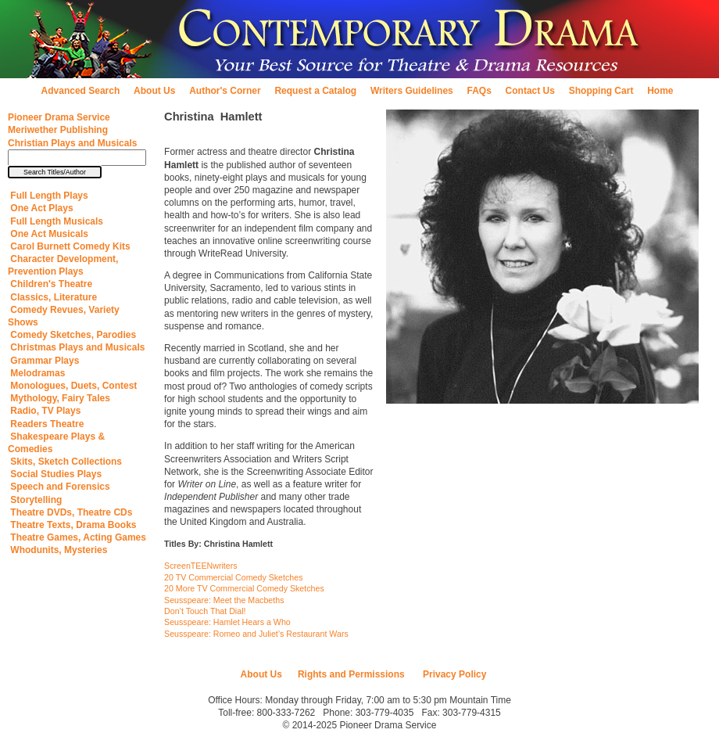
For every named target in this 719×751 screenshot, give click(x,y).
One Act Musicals (48, 233)
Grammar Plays (43, 360)
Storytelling (35, 499)
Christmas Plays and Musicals (76, 347)
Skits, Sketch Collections (65, 461)
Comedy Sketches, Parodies (72, 334)
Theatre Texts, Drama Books (72, 524)
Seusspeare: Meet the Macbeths (224, 600)
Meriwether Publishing (58, 129)
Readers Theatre (46, 424)
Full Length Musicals (55, 221)
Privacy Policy (453, 674)
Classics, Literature (52, 297)
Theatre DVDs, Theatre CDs (70, 512)
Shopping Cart (601, 90)
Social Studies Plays (55, 474)
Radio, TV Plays (44, 410)
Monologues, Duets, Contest (72, 385)
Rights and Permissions (351, 674)
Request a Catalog (315, 90)
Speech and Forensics (59, 486)
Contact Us (530, 90)
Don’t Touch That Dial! (204, 611)
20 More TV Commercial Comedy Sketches (244, 588)
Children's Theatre (50, 283)
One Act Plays (40, 208)
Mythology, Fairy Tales (59, 398)
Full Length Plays (48, 195)
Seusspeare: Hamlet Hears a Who (227, 622)
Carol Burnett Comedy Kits (69, 246)
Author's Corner (225, 90)
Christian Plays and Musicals (72, 143)
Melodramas (36, 373)
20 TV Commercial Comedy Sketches (233, 577)
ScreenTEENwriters (201, 565)
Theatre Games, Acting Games (77, 537)
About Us (154, 90)
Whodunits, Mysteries (57, 549)
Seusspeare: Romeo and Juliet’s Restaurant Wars (256, 633)
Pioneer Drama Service (59, 117)
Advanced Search (80, 90)
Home (660, 90)
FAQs (479, 90)
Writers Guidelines (411, 90)
